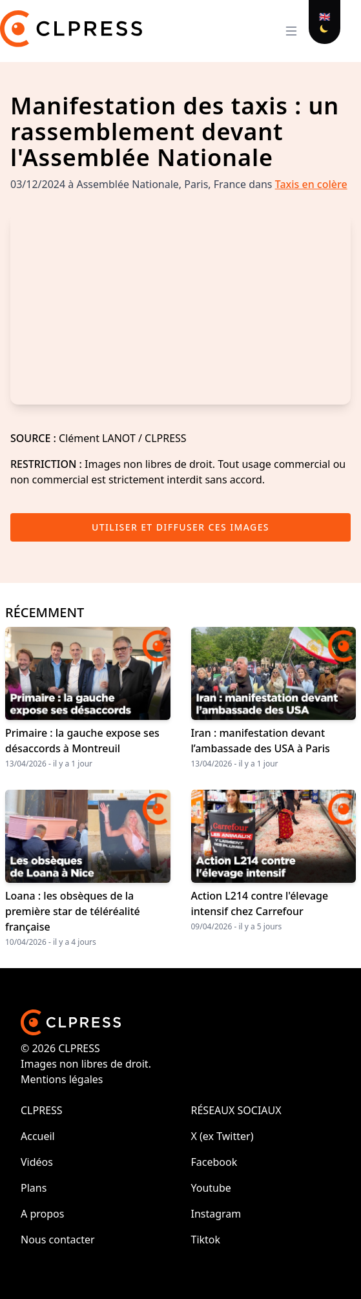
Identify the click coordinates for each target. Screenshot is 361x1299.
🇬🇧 (324, 16)
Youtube (211, 1188)
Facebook (214, 1162)
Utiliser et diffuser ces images (180, 527)
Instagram (216, 1214)
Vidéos (37, 1162)
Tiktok (206, 1239)
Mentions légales (62, 1079)
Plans (33, 1188)
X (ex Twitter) (222, 1136)
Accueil (38, 1136)
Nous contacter (58, 1239)
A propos (42, 1214)
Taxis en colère (311, 184)
